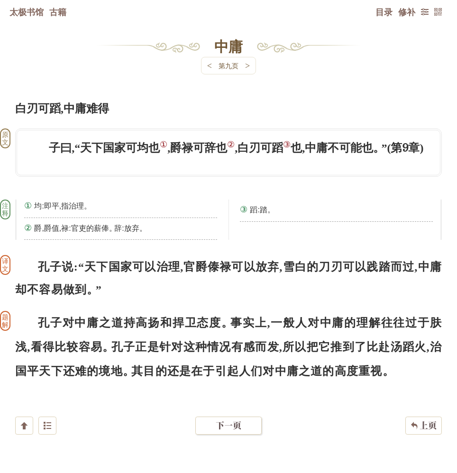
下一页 (228, 416)
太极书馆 (26, 12)
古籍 (57, 12)
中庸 (228, 46)
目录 (384, 12)
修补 (406, 12)
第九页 (228, 66)
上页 (424, 416)
